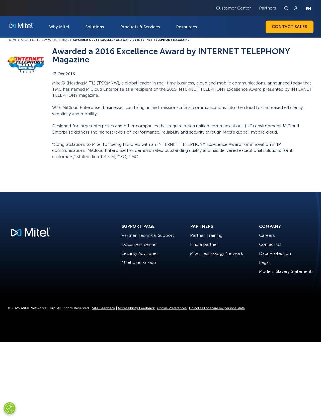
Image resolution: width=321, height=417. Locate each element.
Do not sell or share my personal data (217, 308)
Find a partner (204, 244)
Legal (264, 262)
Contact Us (270, 244)
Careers (267, 235)
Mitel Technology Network (216, 253)
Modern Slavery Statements (286, 271)
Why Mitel (59, 26)
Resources (186, 26)
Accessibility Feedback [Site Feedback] (136, 308)
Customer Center (233, 8)
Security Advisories (140, 253)
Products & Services (140, 26)
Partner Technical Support (148, 235)
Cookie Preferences (172, 308)
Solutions (94, 26)
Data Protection (275, 253)
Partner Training (206, 235)
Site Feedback (103, 308)
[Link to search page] (286, 8)
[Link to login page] (295, 8)
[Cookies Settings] (9, 408)
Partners (267, 8)
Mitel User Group (139, 262)
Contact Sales (289, 26)
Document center (139, 244)
